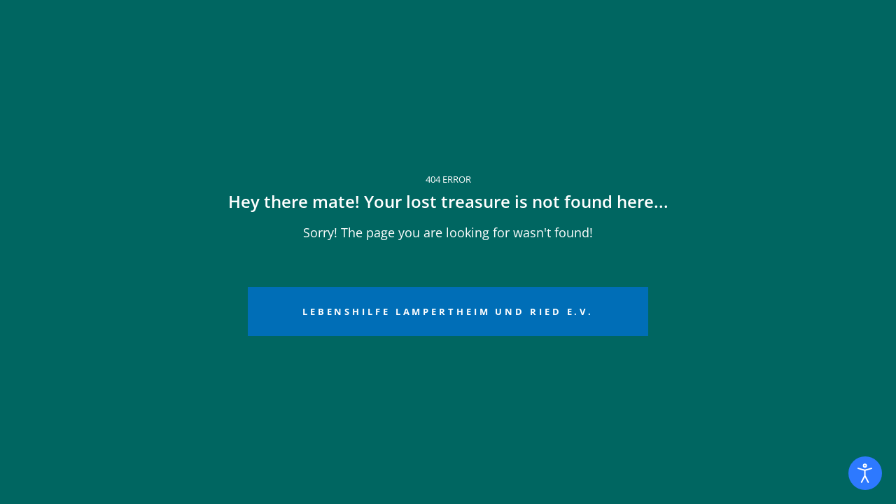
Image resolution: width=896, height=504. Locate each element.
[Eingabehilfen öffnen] (865, 473)
